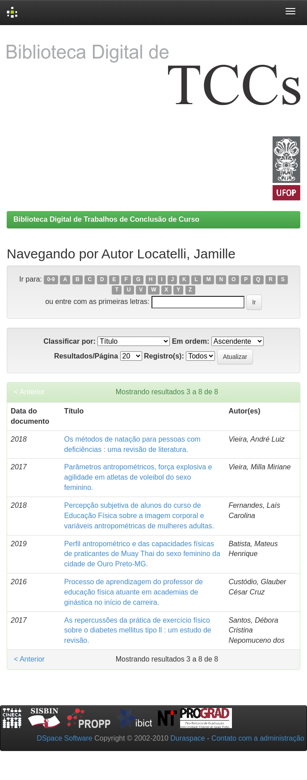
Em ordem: (191, 341)
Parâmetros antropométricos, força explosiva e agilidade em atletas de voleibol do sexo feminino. (138, 477)
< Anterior (29, 392)
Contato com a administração (257, 738)
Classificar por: (69, 341)
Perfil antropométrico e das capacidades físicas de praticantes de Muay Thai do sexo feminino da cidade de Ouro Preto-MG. (142, 554)
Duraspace (187, 738)
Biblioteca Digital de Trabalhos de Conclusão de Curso (106, 219)
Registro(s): (164, 356)
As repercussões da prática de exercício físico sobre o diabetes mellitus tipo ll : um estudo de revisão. (137, 630)
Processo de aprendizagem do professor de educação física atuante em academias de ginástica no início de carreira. (133, 592)
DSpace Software (65, 738)
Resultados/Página (86, 356)
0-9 (51, 280)
